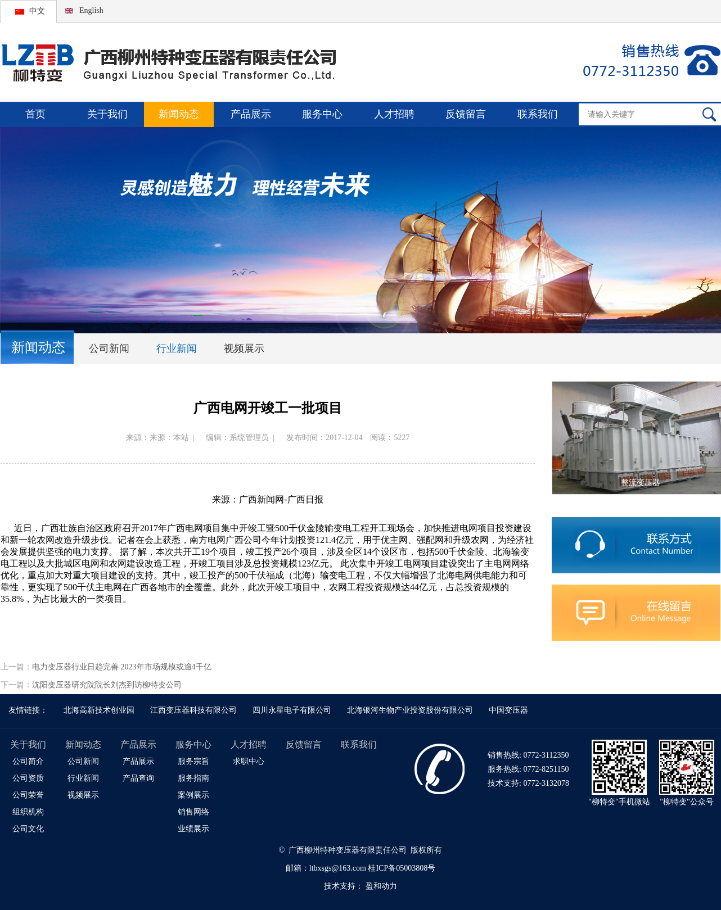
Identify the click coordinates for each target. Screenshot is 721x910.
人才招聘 (394, 114)
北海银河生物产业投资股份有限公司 (410, 710)
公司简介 (28, 761)
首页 (35, 114)
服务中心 (322, 114)
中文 (37, 11)
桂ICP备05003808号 (401, 868)
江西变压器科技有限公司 (193, 710)
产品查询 (138, 778)
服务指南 (193, 778)
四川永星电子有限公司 (292, 710)
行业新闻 (176, 348)
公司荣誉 (28, 795)
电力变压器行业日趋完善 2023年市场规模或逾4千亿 (121, 667)
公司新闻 (109, 348)
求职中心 (248, 761)
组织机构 (28, 812)
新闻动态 (179, 114)
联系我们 (537, 114)
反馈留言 (465, 114)
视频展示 (244, 348)
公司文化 (28, 829)
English (91, 10)
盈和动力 (381, 886)
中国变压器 (508, 710)
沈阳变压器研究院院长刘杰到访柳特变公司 (107, 685)
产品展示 (251, 114)
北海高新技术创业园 (99, 710)
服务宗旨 (193, 761)
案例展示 (193, 795)
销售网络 (193, 812)
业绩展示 (193, 829)
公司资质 (28, 778)
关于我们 (107, 114)
